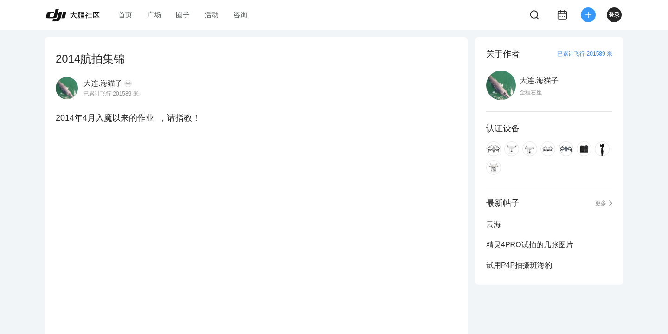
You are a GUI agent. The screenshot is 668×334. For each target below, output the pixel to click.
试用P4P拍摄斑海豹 (519, 265)
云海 (493, 224)
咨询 (240, 15)
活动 (211, 15)
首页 (125, 15)
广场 (154, 15)
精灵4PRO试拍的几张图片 (529, 245)
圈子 (183, 15)
